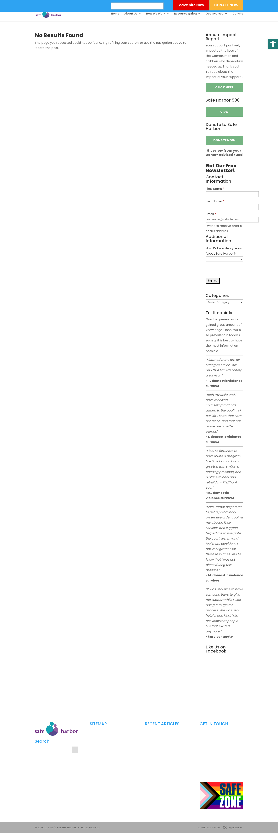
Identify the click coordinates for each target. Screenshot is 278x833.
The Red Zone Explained (159, 775)
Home (115, 13)
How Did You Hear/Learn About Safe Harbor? (224, 251)
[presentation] (235, 270)
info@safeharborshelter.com (220, 759)
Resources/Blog (185, 13)
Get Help (94, 746)
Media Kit (95, 778)
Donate (237, 13)
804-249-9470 (220, 746)
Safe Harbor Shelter (63, 827)
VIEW (224, 112)
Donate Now (224, 140)
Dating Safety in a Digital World (163, 733)
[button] (273, 44)
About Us (130, 13)
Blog (92, 771)
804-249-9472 (218, 752)
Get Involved (215, 13)
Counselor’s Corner (101, 752)
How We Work (155, 13)
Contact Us (96, 784)
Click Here (224, 87)
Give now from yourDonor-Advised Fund (224, 152)
